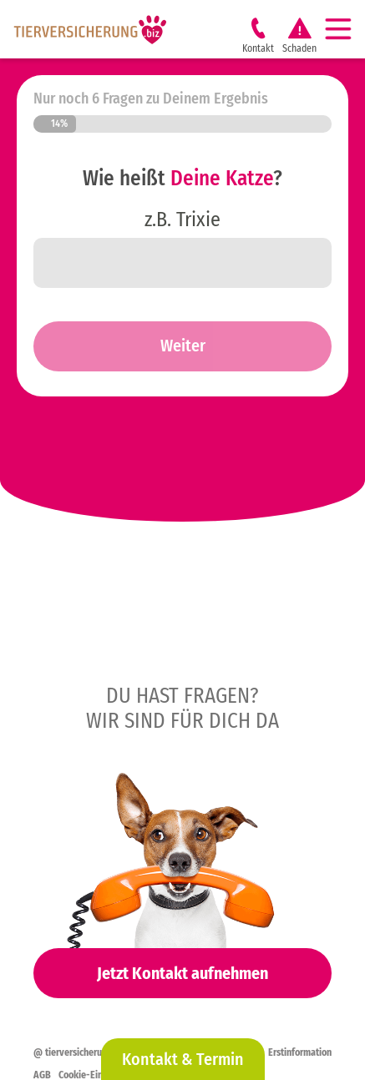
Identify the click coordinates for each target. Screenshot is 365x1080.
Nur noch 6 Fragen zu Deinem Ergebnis (150, 98)
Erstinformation (300, 1052)
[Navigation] (345, 29)
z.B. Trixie (182, 219)
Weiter (182, 346)
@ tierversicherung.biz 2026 (91, 1052)
